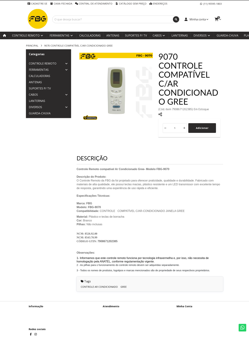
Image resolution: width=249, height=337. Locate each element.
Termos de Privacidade (41, 310)
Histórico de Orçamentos (191, 315)
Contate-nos (110, 310)
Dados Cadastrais (186, 310)
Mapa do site (110, 315)
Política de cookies (39, 319)
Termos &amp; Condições (43, 315)
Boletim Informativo (188, 319)
